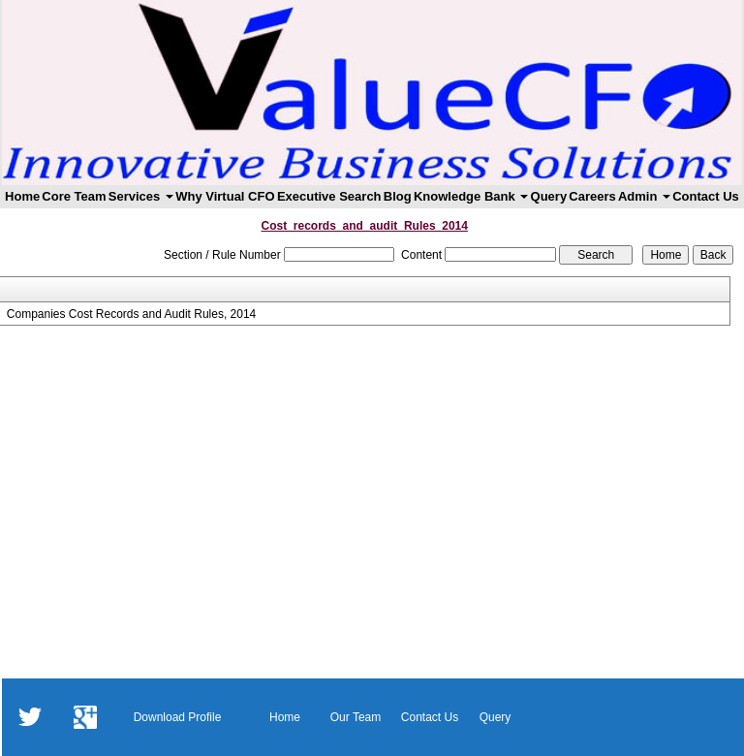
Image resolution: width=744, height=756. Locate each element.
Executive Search (329, 196)
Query (549, 196)
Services (140, 196)
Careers (592, 196)
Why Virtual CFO (224, 196)
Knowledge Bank (471, 196)
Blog (398, 196)
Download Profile (178, 717)
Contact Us (705, 196)
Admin (644, 196)
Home (22, 196)
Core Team (74, 196)
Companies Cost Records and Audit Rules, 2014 (131, 314)
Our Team (355, 717)
